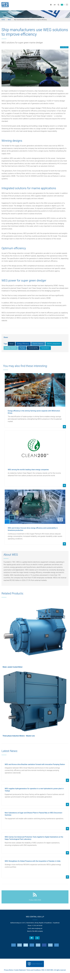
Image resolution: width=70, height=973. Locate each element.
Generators (45, 348)
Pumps (22, 348)
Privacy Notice (8, 970)
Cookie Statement (20, 970)
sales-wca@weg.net (36, 928)
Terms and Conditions (34, 970)
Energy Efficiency (23, 344)
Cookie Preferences (36, 964)
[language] (63, 4)
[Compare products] (54, 4)
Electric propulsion (53, 344)
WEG (4, 4)
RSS (43, 970)
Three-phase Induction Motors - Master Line (19, 736)
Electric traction (10, 348)
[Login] (50, 4)
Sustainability (33, 348)
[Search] (58, 4)
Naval (11, 344)
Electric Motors (38, 344)
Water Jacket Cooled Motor (13, 667)
